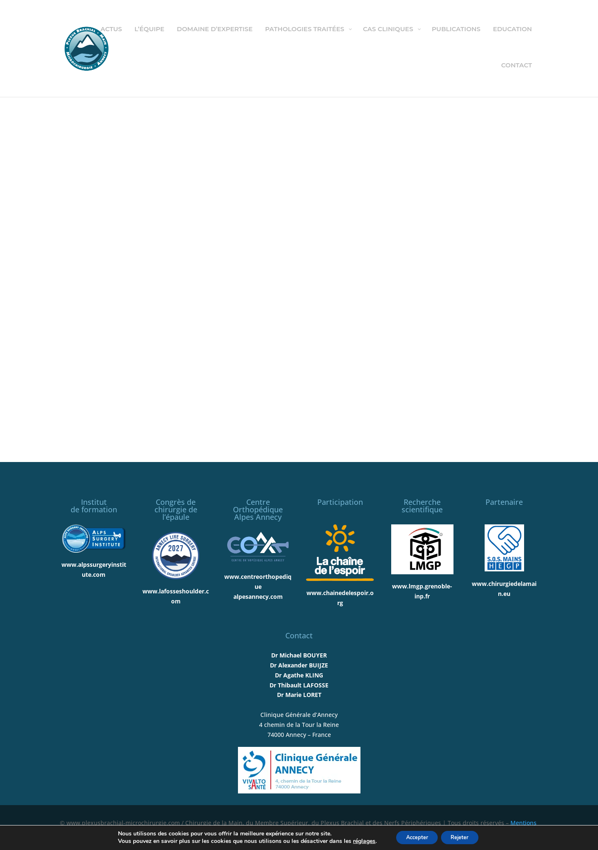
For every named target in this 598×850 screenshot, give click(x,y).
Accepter (414, 837)
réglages (357, 841)
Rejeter (463, 837)
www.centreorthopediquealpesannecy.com (258, 586)
